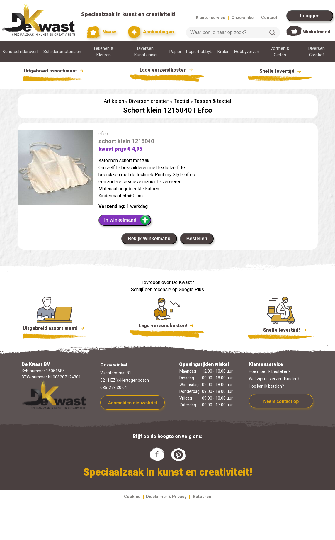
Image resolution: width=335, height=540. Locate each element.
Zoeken (272, 32)
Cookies (132, 497)
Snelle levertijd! (281, 329)
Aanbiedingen (151, 32)
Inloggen (310, 15)
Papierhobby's (199, 51)
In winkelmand (127, 220)
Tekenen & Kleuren (103, 51)
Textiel (181, 101)
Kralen (223, 51)
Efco (204, 110)
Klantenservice (210, 18)
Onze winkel (243, 18)
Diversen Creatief (316, 51)
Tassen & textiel (212, 101)
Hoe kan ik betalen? (266, 386)
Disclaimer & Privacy (166, 497)
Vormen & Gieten (280, 51)
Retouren (202, 497)
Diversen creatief (149, 101)
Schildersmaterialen (62, 51)
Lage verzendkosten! (167, 326)
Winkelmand (316, 31)
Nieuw (101, 32)
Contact (269, 18)
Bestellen (196, 238)
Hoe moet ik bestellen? (269, 372)
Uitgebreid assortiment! (54, 328)
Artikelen (114, 101)
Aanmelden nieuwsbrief (132, 402)
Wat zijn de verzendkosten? (274, 379)
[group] (55, 169)
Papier (175, 51)
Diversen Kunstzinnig (145, 51)
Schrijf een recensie (151, 289)
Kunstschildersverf (21, 51)
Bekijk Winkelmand (149, 238)
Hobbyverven (246, 51)
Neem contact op (281, 401)
